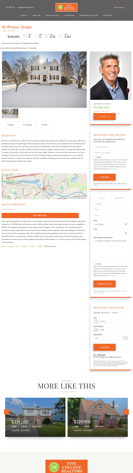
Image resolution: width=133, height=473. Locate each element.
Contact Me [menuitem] (107, 15)
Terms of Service (97, 293)
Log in (116, 7)
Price (95, 318)
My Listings (96, 111)
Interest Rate (97, 335)
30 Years (105, 313)
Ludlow (32, 240)
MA (17, 240)
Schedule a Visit (119, 198)
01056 (39, 240)
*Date (95, 221)
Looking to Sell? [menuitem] (52, 15)
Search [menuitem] (23, 15)
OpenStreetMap (76, 198)
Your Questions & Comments (103, 238)
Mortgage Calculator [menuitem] (89, 15)
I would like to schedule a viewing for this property (110, 250)
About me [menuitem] (36, 15)
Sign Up (121, 7)
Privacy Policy (112, 169)
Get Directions (77, 209)
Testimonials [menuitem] (69, 15)
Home (4, 240)
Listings (11, 240)
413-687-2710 (10, 7)
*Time (95, 229)
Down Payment (98, 326)
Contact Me (104, 116)
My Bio (119, 113)
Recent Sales (104, 111)
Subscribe (104, 177)
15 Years (114, 313)
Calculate (104, 347)
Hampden (24, 240)
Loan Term (96, 313)
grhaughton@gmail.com (26, 7)
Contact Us (102, 198)
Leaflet (68, 198)
